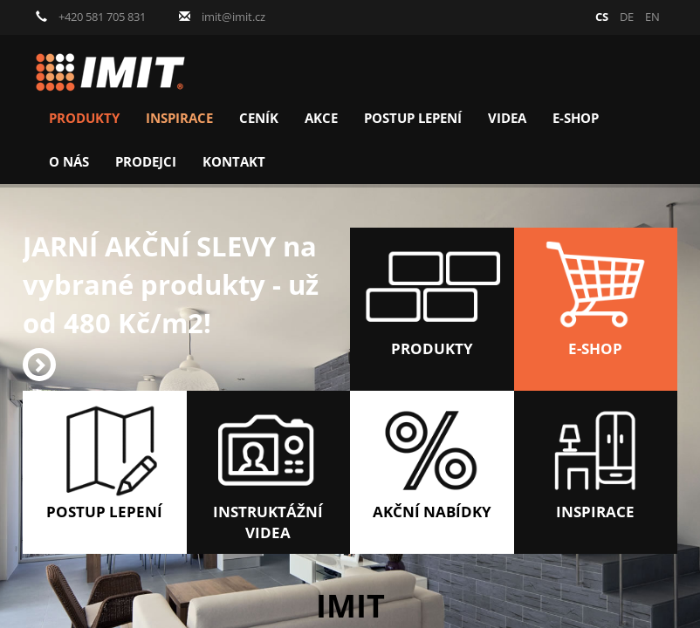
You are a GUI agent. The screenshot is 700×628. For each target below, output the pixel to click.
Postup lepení (413, 118)
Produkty (84, 118)
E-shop (575, 118)
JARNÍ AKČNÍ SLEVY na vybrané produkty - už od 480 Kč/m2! (171, 304)
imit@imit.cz (222, 17)
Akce (321, 118)
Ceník (258, 118)
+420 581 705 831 (91, 17)
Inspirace (179, 118)
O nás (69, 162)
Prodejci (145, 162)
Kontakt (233, 162)
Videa (507, 118)
